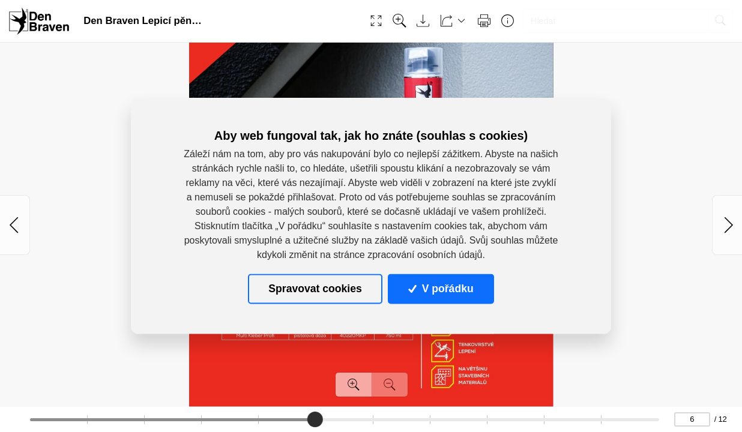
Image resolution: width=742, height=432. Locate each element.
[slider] (314, 419)
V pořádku (440, 289)
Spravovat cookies (314, 289)
